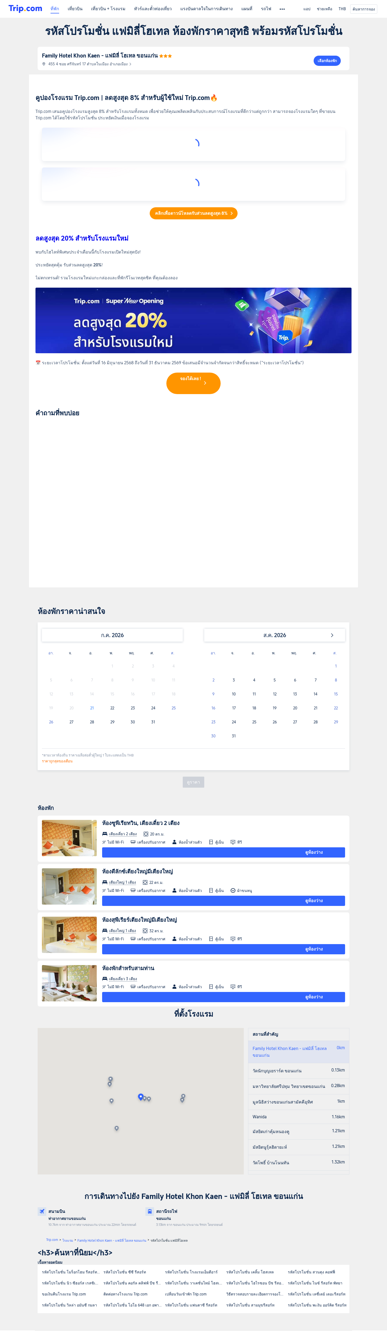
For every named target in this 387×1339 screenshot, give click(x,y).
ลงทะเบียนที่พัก (194, 1278)
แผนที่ (246, 8)
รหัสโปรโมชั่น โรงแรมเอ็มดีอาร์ (191, 1184)
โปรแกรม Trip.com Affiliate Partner (209, 1273)
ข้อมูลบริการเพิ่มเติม (65, 1273)
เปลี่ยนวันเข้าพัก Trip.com (186, 1206)
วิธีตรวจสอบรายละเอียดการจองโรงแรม (256, 1206)
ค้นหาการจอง (364, 9)
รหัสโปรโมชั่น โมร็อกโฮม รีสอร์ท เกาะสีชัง (72, 1184)
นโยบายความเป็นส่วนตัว (135, 1284)
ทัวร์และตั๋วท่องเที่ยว (153, 8)
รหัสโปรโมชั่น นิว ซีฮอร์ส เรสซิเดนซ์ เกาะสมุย (72, 1195)
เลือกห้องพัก (327, 61)
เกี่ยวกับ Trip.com (129, 1262)
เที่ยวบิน (75, 8)
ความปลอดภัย (194, 1289)
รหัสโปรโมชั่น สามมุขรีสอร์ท (250, 1217)
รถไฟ (266, 8)
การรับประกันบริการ (65, 1267)
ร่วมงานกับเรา (128, 1273)
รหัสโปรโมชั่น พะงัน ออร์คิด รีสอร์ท (317, 1217)
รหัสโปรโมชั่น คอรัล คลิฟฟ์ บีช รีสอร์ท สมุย (133, 1195)
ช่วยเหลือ (324, 9)
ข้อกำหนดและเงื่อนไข (133, 1278)
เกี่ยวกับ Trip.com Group (134, 1289)
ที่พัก (55, 8)
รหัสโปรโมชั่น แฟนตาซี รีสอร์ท (191, 1217)
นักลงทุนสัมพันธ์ (195, 1262)
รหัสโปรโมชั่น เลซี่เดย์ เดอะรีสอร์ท (316, 1206)
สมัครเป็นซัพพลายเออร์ (200, 1284)
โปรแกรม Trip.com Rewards (203, 1267)
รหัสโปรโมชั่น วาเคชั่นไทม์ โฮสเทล (194, 1195)
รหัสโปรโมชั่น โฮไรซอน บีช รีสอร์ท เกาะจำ (256, 1195)
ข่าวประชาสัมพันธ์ (130, 1267)
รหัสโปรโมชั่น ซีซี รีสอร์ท (124, 1184)
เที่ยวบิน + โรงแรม (108, 8)
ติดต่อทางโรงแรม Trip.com (125, 1206)
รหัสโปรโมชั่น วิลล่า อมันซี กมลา (69, 1217)
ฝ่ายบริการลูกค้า (62, 1262)
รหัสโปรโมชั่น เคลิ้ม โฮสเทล (250, 1184)
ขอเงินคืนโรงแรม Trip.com (64, 1206)
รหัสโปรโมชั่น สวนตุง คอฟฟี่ (311, 1184)
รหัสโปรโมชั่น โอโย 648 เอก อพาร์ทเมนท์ (133, 1217)
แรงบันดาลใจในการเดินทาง (206, 8)
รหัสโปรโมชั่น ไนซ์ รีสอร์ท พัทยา (315, 1195)
